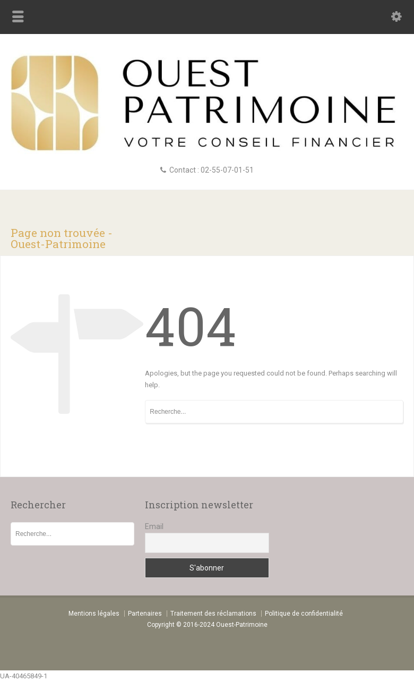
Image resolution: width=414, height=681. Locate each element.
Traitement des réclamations (213, 613)
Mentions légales (93, 613)
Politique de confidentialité (304, 613)
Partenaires (145, 613)
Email (154, 526)
